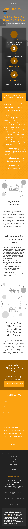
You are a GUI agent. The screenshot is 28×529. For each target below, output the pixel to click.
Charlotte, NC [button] (14, 469)
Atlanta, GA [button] (14, 466)
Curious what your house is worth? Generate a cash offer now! (14, 97)
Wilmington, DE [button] (14, 464)
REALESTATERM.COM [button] (12, 9)
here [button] (9, 515)
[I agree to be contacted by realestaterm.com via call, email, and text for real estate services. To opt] (2, 427)
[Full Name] (14, 401)
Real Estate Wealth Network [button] (17, 498)
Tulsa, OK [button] (14, 461)
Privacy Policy (18, 438)
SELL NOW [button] (14, 3)
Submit (14, 445)
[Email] (14, 407)
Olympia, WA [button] (14, 456)
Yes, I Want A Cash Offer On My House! (14, 384)
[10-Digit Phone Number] (14, 412)
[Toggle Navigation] (5, 12)
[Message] (14, 419)
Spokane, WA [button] (14, 459)
